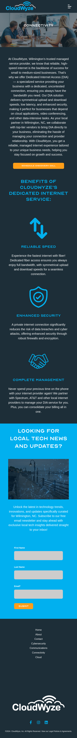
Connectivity (38, 652)
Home (38, 630)
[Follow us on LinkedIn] (46, 722)
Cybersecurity (38, 643)
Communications (38, 648)
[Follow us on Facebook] (31, 722)
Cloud (38, 657)
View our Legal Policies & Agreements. (56, 731)
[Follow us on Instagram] (38, 722)
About (38, 634)
